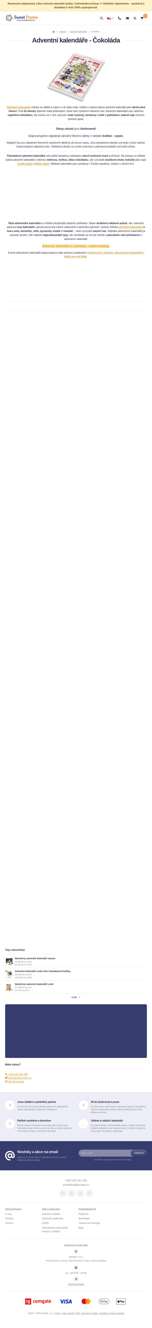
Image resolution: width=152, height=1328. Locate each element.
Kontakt (9, 1223)
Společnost (13, 1214)
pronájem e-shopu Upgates (111, 1318)
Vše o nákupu (51, 1214)
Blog (81, 1232)
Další (75, 1001)
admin (58, 1318)
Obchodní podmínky (52, 1223)
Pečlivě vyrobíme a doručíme (34, 1125)
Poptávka (84, 1218)
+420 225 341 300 (16, 1078)
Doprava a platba (51, 1218)
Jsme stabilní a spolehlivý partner (36, 1106)
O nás (8, 1218)
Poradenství (87, 1214)
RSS (78, 1318)
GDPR (45, 1227)
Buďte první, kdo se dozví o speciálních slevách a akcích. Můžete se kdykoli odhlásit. (42, 1163)
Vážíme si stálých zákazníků (107, 1125)
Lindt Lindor (24, 163)
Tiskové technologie (89, 1227)
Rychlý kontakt (14, 1086)
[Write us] (75, 1283)
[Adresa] (75, 1256)
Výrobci (9, 1227)
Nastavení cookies (89, 1318)
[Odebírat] (139, 1157)
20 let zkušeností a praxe (105, 1106)
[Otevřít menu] (132, 18)
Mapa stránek (68, 1318)
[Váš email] (108, 1157)
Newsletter (84, 1223)
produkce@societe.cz (18, 1082)
